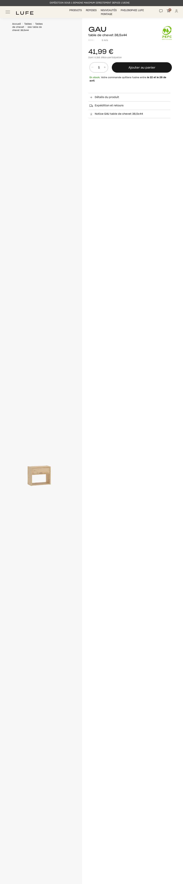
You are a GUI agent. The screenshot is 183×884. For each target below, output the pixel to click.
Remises (91, 10)
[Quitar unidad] (91, 67)
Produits (76, 10)
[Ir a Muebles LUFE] (25, 13)
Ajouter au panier (141, 67)
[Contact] (161, 11)
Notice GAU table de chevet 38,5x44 (115, 114)
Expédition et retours (105, 105)
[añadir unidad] (105, 67)
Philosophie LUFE (133, 10)
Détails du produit (103, 97)
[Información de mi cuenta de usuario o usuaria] (176, 12)
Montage (107, 14)
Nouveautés (109, 10)
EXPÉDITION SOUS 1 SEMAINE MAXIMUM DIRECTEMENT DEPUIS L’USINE (90, 3)
